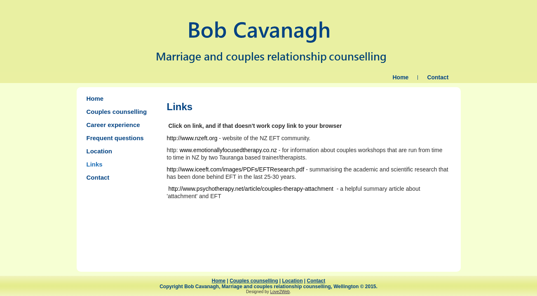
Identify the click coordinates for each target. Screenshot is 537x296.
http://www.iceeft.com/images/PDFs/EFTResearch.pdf (236, 169)
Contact (437, 77)
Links (95, 164)
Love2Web (280, 291)
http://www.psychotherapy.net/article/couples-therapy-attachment (250, 188)
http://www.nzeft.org (192, 138)
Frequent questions (115, 137)
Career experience (113, 124)
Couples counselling (117, 111)
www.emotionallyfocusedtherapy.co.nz (228, 150)
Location (100, 151)
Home (400, 77)
